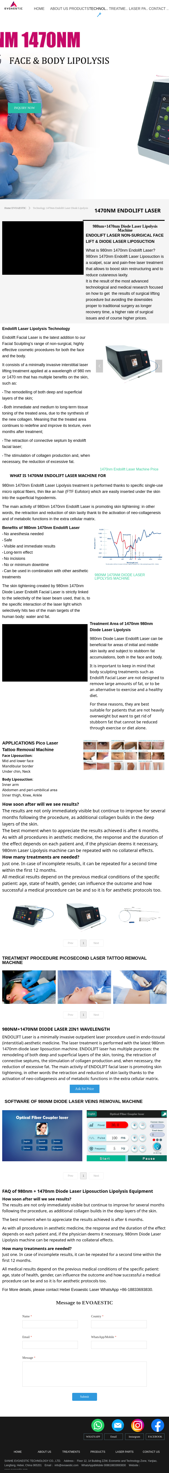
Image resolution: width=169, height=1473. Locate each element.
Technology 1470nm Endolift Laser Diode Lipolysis (60, 208)
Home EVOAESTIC (15, 208)
